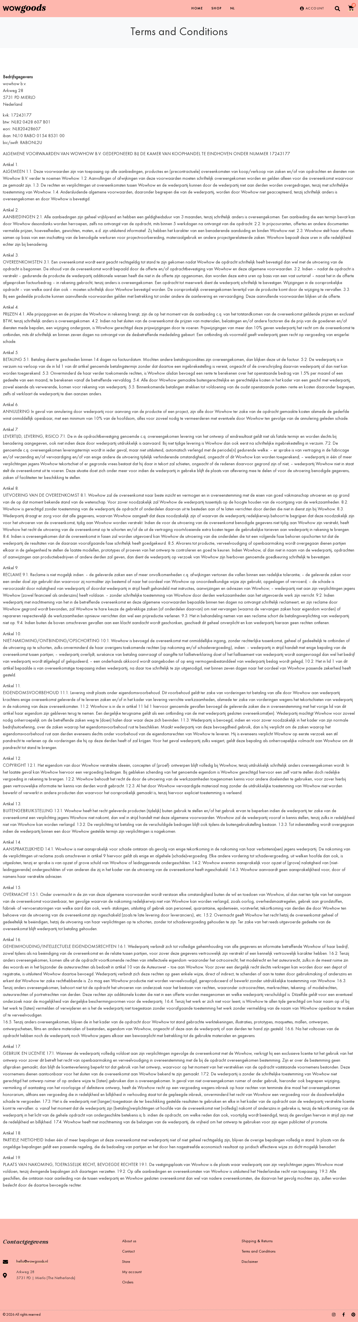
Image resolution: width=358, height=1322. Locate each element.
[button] (337, 8)
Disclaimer (250, 1262)
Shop (216, 8)
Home (197, 8)
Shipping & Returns (257, 1241)
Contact (128, 1252)
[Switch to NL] (232, 8)
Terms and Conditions (258, 1252)
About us (129, 1241)
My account (132, 1272)
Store (126, 1262)
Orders (127, 1283)
